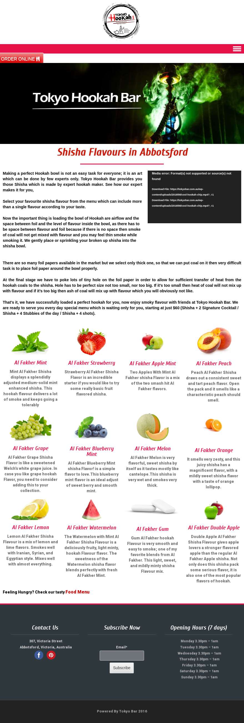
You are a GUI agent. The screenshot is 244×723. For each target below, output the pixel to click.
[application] (194, 197)
